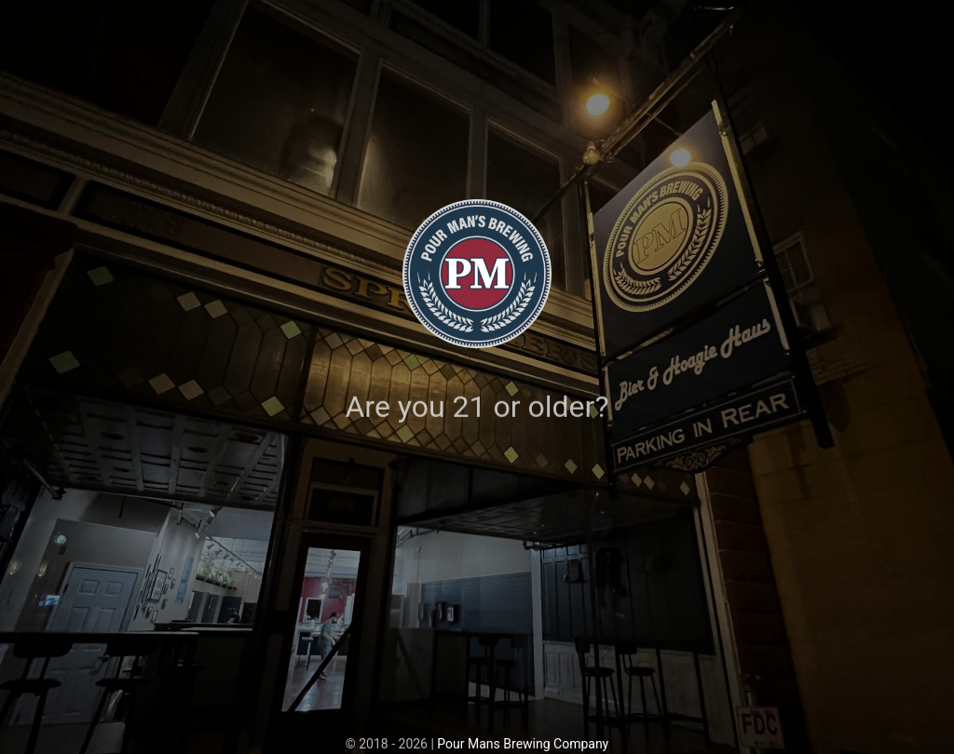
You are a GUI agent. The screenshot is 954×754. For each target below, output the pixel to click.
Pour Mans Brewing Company (522, 743)
